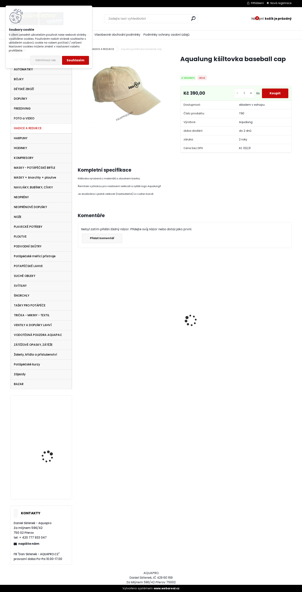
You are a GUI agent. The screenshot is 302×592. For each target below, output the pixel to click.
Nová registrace (281, 3)
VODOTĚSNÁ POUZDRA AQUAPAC (38, 335)
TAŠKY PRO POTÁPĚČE (29, 305)
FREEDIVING (22, 108)
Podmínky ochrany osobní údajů (166, 35)
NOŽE (17, 217)
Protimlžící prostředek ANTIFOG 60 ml (259, 349)
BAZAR (18, 384)
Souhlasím (75, 60)
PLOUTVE (20, 236)
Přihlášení (257, 3)
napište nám (28, 543)
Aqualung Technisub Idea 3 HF (50, 419)
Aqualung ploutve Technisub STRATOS (49, 480)
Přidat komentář (102, 238)
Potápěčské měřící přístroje (34, 256)
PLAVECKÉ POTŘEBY (28, 227)
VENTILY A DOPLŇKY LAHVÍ (33, 325)
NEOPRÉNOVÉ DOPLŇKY (30, 207)
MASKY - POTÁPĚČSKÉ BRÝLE (34, 168)
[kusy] (244, 93)
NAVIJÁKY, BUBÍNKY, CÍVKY (33, 187)
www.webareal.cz (167, 588)
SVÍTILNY (20, 286)
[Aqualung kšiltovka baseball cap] (123, 88)
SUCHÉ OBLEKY (24, 276)
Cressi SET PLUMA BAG (205, 330)
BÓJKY (18, 79)
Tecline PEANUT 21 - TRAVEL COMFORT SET (50, 451)
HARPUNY (20, 138)
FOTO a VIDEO (24, 118)
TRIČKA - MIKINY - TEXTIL (31, 315)
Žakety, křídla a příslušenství (35, 355)
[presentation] (80, 313)
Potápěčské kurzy (27, 364)
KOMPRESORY (23, 158)
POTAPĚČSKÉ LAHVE (28, 266)
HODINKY (20, 148)
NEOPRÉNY (21, 197)
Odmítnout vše (45, 60)
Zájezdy (20, 374)
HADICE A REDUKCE (28, 128)
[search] (193, 18)
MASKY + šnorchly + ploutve (35, 177)
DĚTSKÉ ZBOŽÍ (24, 89)
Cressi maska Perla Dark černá (104, 328)
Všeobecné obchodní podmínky (117, 35)
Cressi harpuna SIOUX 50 (153, 311)
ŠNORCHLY (21, 295)
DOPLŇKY (20, 99)
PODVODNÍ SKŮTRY (27, 246)
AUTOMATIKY (23, 69)
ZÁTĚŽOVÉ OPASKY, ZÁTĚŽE (33, 345)
